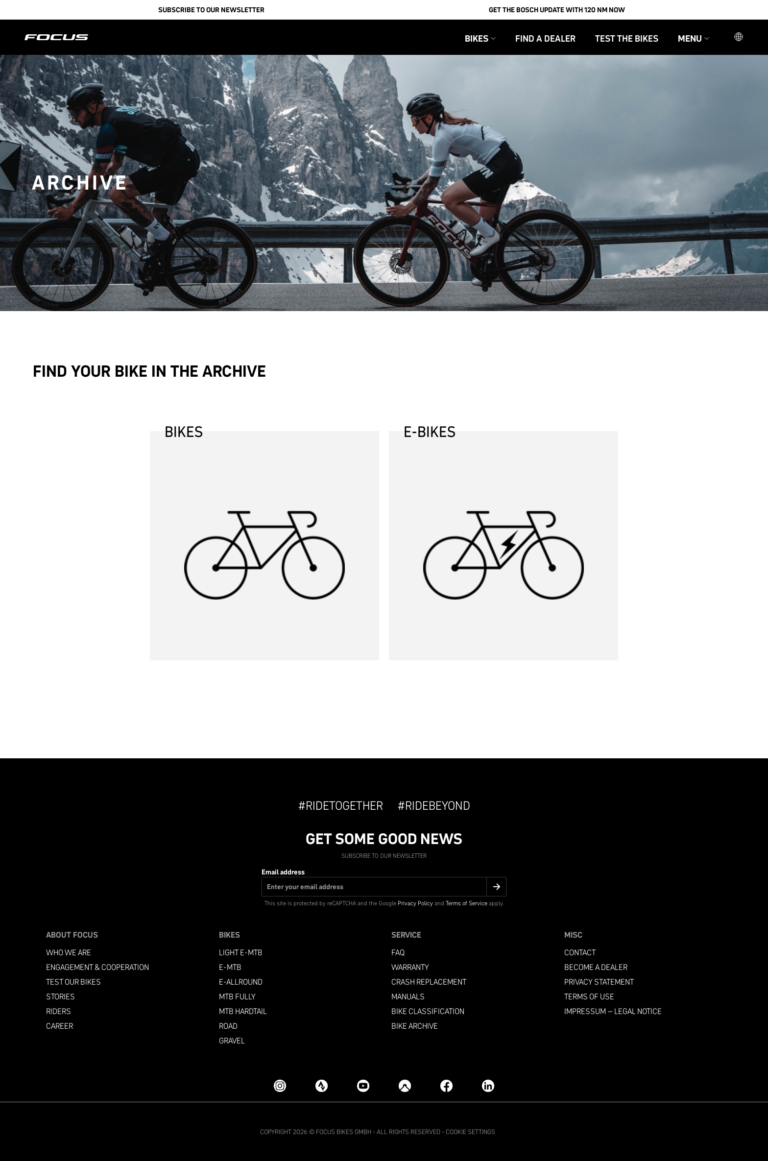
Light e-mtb (241, 952)
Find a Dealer (545, 38)
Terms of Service (466, 903)
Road (228, 1026)
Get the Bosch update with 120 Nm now (557, 10)
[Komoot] (405, 1086)
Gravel (232, 1041)
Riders (58, 1011)
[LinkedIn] (488, 1086)
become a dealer (595, 967)
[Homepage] (56, 37)
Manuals (408, 997)
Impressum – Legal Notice (613, 1011)
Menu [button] (693, 38)
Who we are (68, 952)
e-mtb (230, 967)
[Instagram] (280, 1086)
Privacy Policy (415, 903)
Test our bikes (73, 982)
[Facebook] (446, 1086)
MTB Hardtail (243, 1011)
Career (59, 1026)
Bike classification (427, 1011)
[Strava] (321, 1086)
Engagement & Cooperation (97, 967)
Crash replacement (428, 982)
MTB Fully (237, 997)
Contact (580, 952)
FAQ (398, 952)
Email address (283, 872)
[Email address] (384, 886)
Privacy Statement (599, 982)
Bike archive (414, 1026)
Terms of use (589, 997)
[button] (739, 37)
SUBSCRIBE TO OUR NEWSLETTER (211, 10)
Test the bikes (626, 38)
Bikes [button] (480, 38)
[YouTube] (363, 1086)
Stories (60, 997)
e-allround (241, 982)
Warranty (410, 967)
